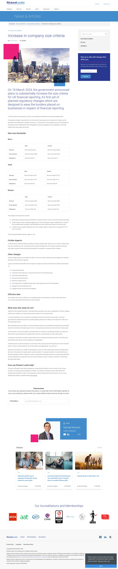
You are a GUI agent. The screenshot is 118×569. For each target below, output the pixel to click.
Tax (19, 472)
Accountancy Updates (34, 24)
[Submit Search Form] (105, 34)
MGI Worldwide (31, 537)
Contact (97, 4)
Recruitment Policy (28, 544)
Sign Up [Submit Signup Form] (85, 76)
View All (99, 447)
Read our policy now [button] (104, 561)
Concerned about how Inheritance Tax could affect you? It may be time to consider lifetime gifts (58, 478)
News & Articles (21, 24)
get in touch (33, 375)
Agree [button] (101, 566)
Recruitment (42, 537)
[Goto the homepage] (16, 3)
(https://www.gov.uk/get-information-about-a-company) (32, 557)
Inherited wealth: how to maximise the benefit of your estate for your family (27, 478)
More (79, 434)
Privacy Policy (10, 544)
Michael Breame (13, 40)
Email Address (14, 401)
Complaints (18, 544)
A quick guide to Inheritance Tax (88, 476)
